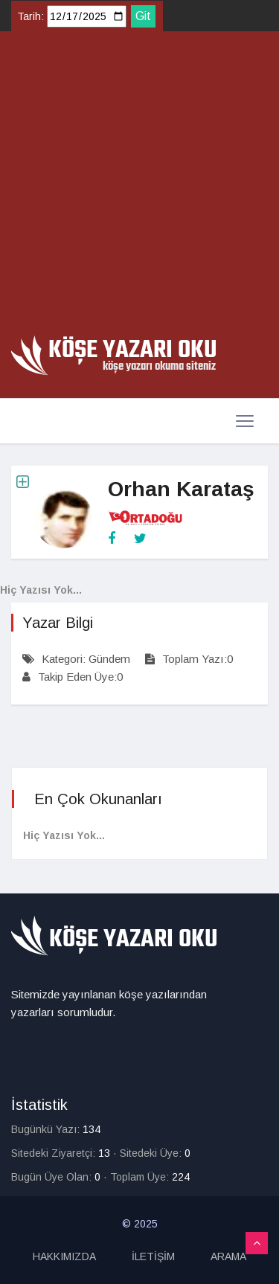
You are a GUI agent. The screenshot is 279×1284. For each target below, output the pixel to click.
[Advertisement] (139, 188)
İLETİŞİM (153, 1256)
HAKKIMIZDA (64, 1256)
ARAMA (228, 1256)
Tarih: (30, 16)
